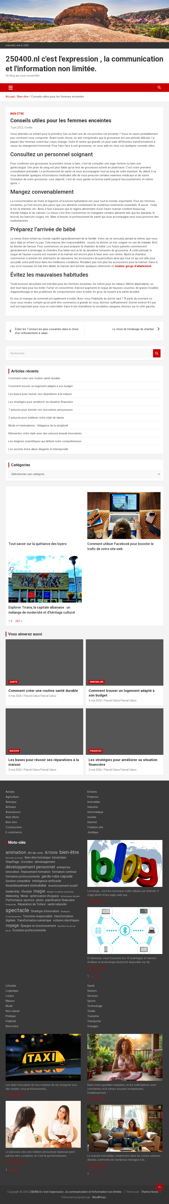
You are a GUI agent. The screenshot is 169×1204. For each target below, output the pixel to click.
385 (96, 976)
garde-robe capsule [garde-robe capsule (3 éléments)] (56, 876)
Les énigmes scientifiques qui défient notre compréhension (44, 441)
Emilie (28, 127)
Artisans (11, 807)
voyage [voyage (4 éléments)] (12, 925)
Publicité (11, 1021)
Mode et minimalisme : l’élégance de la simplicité (38, 425)
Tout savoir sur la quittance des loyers (37, 544)
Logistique (12, 990)
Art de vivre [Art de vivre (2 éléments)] (35, 853)
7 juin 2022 (16, 127)
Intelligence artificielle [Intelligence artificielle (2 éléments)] (46, 881)
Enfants (92, 791)
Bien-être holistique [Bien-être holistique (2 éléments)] (38, 857)
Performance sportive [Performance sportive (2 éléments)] (20, 900)
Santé (13, 682)
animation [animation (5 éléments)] (16, 852)
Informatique (95, 812)
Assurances (13, 812)
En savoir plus (96, 900)
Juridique (92, 832)
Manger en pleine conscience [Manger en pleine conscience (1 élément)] (60, 892)
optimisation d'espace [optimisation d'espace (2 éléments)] (44, 896)
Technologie (94, 1006)
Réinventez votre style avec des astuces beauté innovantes (45, 433)
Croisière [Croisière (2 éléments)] (27, 862)
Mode (9, 1006)
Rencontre (12, 1026)
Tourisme (93, 1016)
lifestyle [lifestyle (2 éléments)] (26, 891)
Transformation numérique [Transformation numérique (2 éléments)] (34, 920)
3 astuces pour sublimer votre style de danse (36, 417)
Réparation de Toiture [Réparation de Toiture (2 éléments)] (32, 904)
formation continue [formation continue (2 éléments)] (64, 872)
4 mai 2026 (95, 700)
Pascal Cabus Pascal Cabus (40, 695)
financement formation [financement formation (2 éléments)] (35, 872)
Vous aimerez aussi (25, 634)
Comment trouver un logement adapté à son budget (40, 386)
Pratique (11, 1016)
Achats (10, 791)
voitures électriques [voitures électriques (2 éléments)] (66, 920)
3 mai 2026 (15, 769)
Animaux (11, 802)
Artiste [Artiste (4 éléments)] (51, 852)
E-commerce (14, 832)
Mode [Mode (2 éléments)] (24, 896)
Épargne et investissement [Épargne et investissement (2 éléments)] (38, 926)
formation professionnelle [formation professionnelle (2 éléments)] (23, 876)
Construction (14, 827)
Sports (91, 1001)
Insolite (91, 817)
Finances (95, 751)
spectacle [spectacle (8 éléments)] (17, 910)
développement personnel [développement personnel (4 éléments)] (30, 866)
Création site (95, 827)
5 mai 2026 (15, 695)
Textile (91, 1011)
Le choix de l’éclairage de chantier (133, 329)
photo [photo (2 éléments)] (40, 900)
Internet (92, 822)
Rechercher (157, 353)
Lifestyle (11, 985)
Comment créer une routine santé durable (34, 378)
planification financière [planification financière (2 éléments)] (60, 900)
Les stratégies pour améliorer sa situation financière (40, 402)
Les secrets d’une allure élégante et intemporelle (38, 449)
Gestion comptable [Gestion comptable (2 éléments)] (18, 881)
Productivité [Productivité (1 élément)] (11, 904)
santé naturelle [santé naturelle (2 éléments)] (57, 904)
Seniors (92, 990)
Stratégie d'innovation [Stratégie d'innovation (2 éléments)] (45, 911)
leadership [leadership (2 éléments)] (13, 891)
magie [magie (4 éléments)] (39, 891)
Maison (14, 751)
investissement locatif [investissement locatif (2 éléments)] (63, 885)
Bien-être (17, 113)
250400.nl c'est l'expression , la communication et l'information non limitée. (76, 1191)
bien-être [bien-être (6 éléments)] (69, 852)
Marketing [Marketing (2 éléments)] (12, 896)
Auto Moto (12, 817)
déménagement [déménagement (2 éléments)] (45, 862)
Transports (94, 1021)
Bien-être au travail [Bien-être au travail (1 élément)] (14, 858)
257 (17, 621)
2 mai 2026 (95, 769)
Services (92, 996)
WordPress (99, 1197)
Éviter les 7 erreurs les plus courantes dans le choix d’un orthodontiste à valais (46, 331)
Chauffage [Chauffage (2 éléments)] (12, 862)
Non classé (13, 1011)
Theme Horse (149, 1191)
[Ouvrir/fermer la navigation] (11, 87)
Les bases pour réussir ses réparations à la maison (40, 394)
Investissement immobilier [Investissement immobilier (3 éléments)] (26, 885)
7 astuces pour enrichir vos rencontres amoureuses (40, 409)
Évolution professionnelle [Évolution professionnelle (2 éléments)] (29, 930)
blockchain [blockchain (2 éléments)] (59, 857)
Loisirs (10, 996)
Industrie (92, 807)
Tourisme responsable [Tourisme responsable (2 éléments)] (37, 916)
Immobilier (96, 682)
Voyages (92, 1026)
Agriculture (12, 797)
